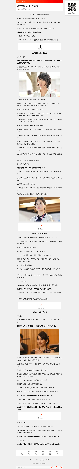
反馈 (42, 459)
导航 (37, 459)
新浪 (50, 451)
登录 (47, 459)
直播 (29, 451)
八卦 (29, 454)
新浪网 (23, 1)
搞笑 (22, 454)
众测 (57, 454)
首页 (31, 459)
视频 (22, 451)
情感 (36, 454)
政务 (57, 451)
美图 (36, 451)
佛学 (50, 454)
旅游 (43, 454)
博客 (43, 451)
